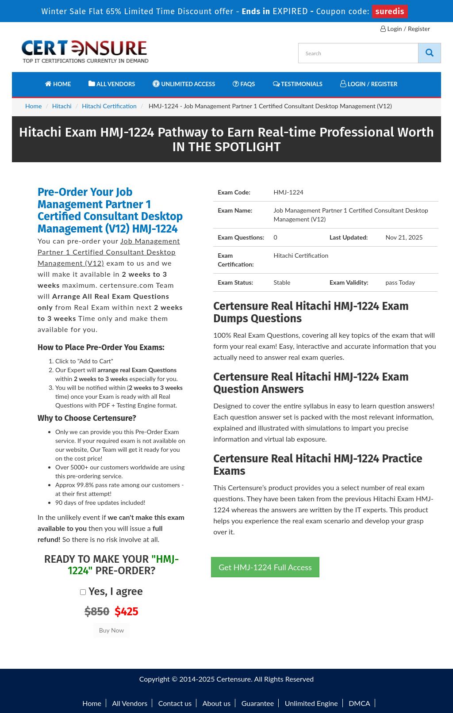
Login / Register (405, 28)
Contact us (175, 703)
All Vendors (111, 84)
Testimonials (297, 84)
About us (216, 703)
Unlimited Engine (311, 703)
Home (58, 84)
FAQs (244, 84)
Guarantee (258, 703)
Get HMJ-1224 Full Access (265, 567)
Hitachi (62, 106)
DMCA (359, 703)
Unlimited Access (184, 84)
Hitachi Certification (109, 106)
